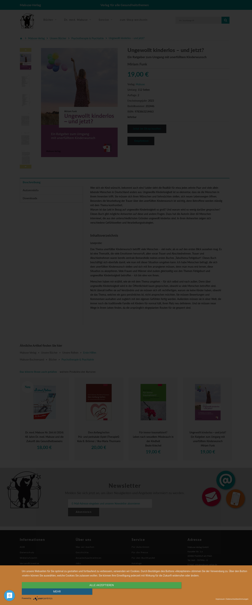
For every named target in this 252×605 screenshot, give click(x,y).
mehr (214, 591)
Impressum (220, 599)
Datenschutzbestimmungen (237, 599)
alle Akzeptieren (101, 591)
